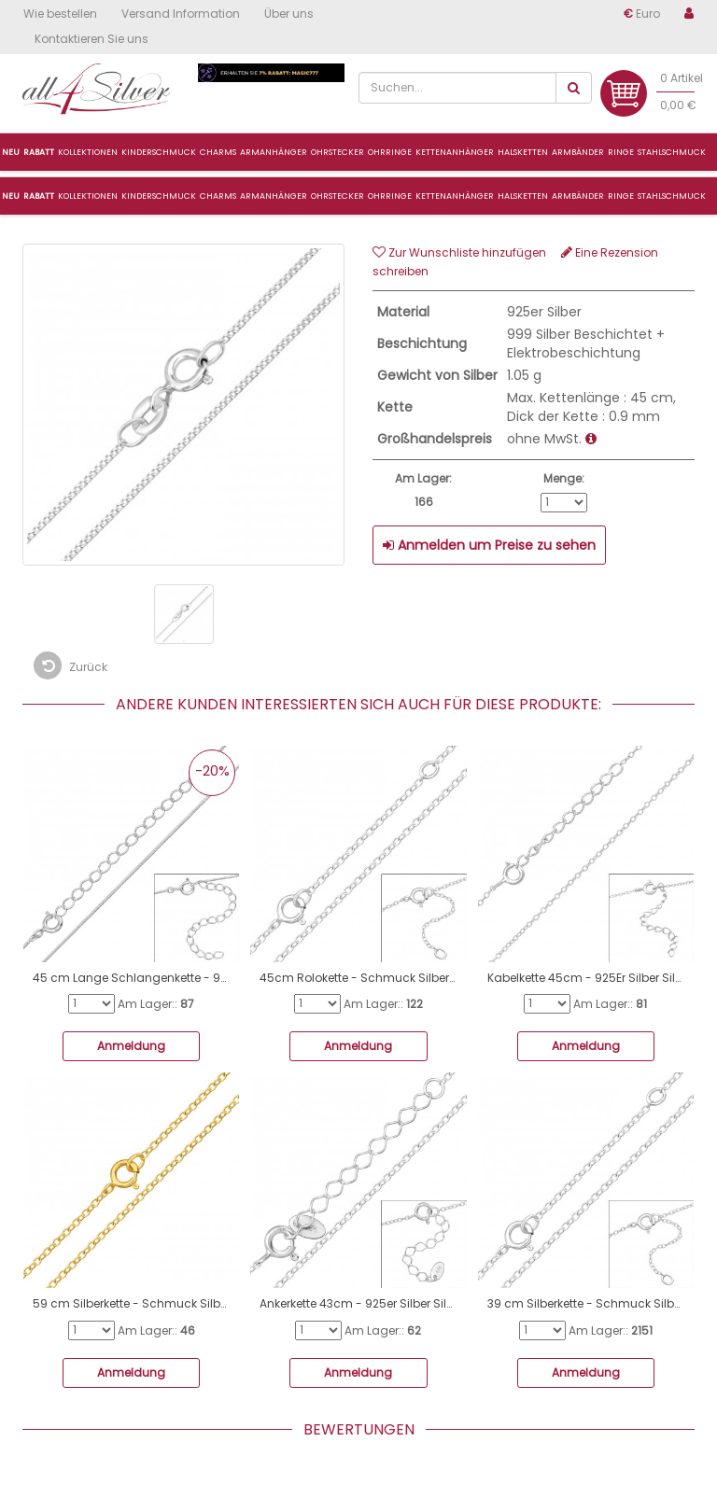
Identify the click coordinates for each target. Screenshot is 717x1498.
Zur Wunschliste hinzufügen (459, 252)
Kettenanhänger (454, 196)
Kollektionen (88, 196)
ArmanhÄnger (273, 152)
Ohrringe (390, 196)
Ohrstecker (337, 196)
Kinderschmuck (158, 196)
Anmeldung (131, 1046)
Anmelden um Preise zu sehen (489, 545)
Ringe (621, 196)
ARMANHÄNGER (273, 196)
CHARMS (218, 196)
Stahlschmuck (672, 196)
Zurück (70, 665)
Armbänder (578, 196)
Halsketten (523, 196)
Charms (218, 152)
